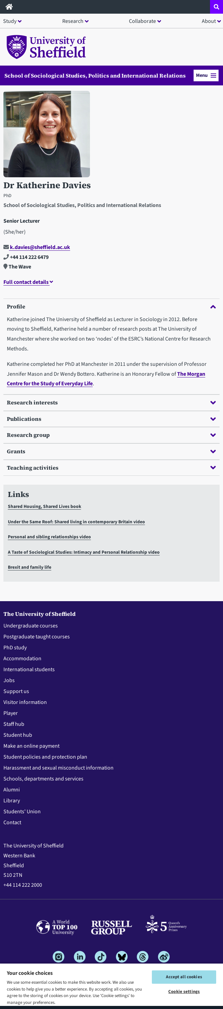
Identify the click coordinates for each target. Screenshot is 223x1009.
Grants (111, 451)
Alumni (11, 789)
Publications (111, 419)
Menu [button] (206, 75)
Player (10, 713)
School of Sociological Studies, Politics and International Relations (95, 75)
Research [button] (72, 21)
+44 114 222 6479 (26, 257)
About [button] (209, 21)
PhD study (15, 647)
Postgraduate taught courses (36, 636)
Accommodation (22, 658)
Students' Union (22, 811)
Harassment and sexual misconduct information (58, 768)
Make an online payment (31, 746)
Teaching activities (111, 467)
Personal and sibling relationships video (49, 537)
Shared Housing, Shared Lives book (44, 506)
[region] (111, 986)
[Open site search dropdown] (216, 7)
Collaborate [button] (142, 21)
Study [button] (9, 21)
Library (11, 800)
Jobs (9, 680)
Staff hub (13, 724)
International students (29, 669)
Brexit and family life (29, 567)
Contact (12, 822)
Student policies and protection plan (45, 757)
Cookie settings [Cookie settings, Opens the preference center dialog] (184, 992)
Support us (16, 691)
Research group (111, 435)
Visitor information (25, 702)
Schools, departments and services (43, 779)
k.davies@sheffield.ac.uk (36, 247)
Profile (111, 306)
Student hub (17, 735)
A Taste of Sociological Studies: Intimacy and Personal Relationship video (84, 552)
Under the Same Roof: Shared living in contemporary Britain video (76, 522)
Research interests (111, 402)
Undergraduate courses (30, 626)
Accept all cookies (184, 977)
